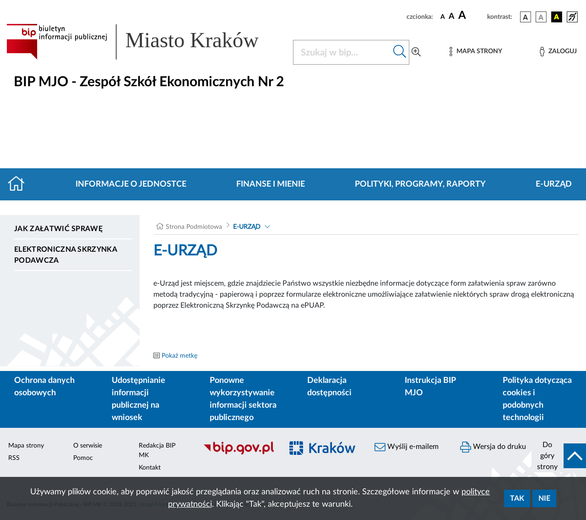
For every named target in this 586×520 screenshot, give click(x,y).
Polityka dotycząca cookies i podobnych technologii (537, 399)
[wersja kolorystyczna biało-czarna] (541, 17)
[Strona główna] (20, 184)
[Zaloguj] (558, 51)
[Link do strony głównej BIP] (144, 42)
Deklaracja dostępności (329, 386)
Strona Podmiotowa (194, 227)
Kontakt (150, 468)
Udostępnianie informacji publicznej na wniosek (138, 399)
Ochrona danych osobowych (44, 386)
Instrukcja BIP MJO (430, 386)
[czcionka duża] (471, 15)
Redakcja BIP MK (157, 451)
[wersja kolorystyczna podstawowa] (525, 17)
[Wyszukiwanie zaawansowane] (416, 52)
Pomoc (83, 458)
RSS (14, 458)
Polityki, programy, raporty (420, 184)
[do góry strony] (559, 455)
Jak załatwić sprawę (58, 228)
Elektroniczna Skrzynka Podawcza (65, 255)
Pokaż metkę (179, 356)
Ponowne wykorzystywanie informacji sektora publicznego (243, 399)
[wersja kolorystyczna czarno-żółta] (557, 17)
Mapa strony (26, 446)
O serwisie (87, 446)
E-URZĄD (554, 184)
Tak (517, 498)
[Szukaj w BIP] (342, 52)
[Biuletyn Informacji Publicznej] (238, 453)
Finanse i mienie (270, 184)
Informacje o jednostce (131, 184)
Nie (544, 498)
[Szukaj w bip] (400, 52)
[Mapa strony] (475, 51)
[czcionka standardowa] (443, 16)
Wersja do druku (493, 447)
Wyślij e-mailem (406, 447)
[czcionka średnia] (452, 17)
